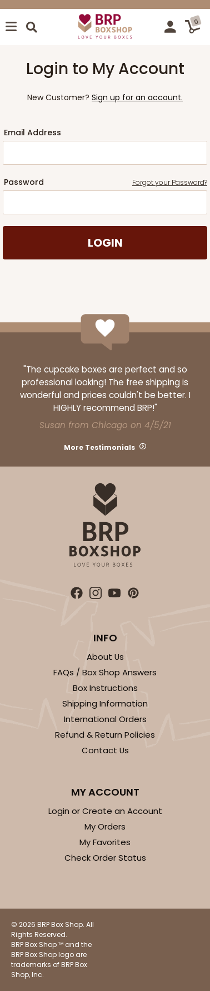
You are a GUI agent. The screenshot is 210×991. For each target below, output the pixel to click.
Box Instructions (105, 688)
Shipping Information (105, 703)
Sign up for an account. (137, 97)
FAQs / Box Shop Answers (105, 672)
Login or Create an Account (105, 811)
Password (105, 182)
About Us (105, 657)
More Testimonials (99, 447)
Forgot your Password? (169, 182)
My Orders (105, 826)
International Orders (105, 719)
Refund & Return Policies (105, 734)
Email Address (32, 132)
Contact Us (105, 750)
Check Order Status (105, 858)
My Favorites (105, 842)
